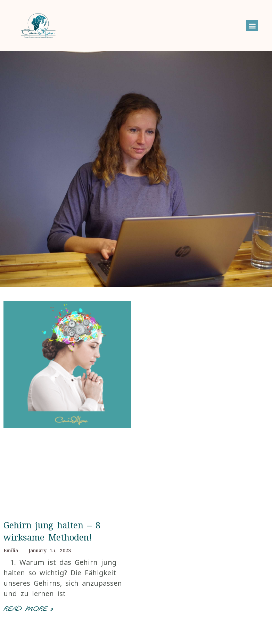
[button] (252, 25)
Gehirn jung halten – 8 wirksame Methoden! (51, 531)
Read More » (28, 609)
